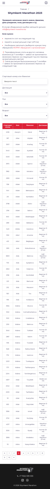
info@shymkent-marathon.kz (14, 29)
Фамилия (30, 125)
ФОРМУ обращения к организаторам (29, 48)
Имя (17, 125)
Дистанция (43, 125)
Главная (23, 9)
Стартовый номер (8, 126)
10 (9, 457)
